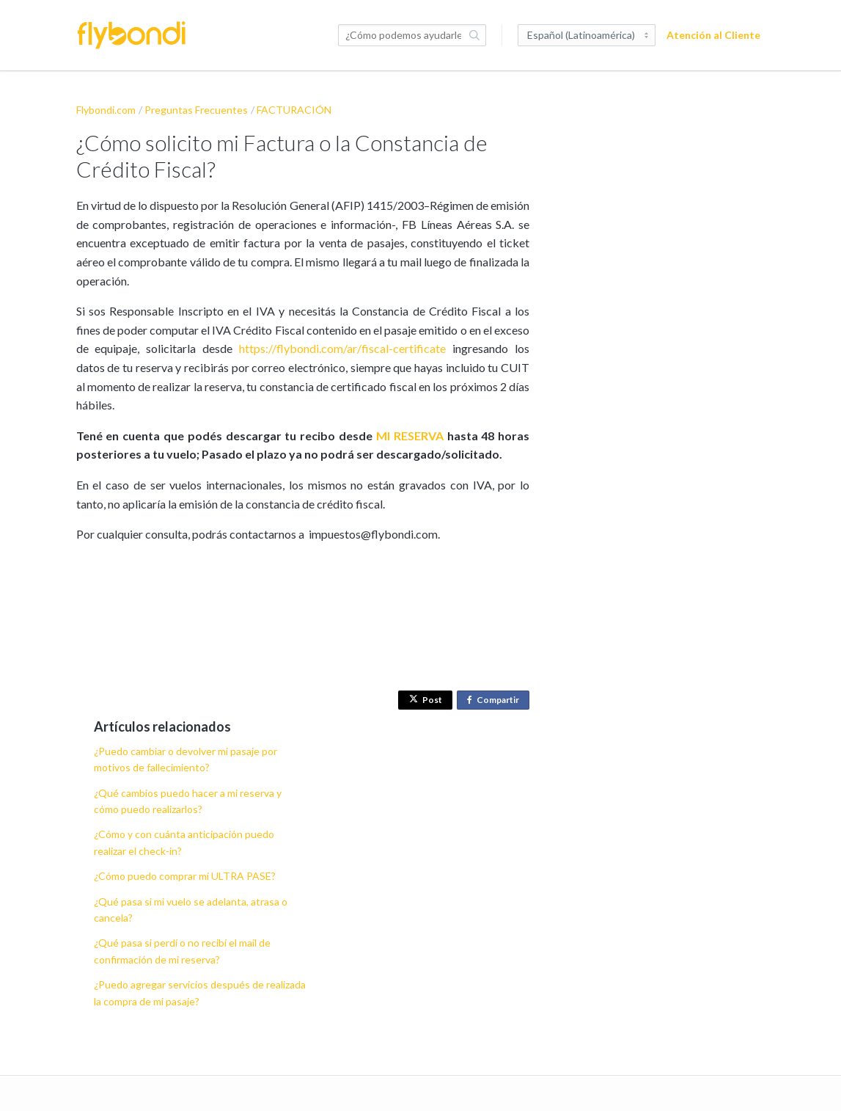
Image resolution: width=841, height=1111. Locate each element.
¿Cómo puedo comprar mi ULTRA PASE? (185, 876)
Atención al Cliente (713, 35)
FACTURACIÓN (294, 109)
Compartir (496, 700)
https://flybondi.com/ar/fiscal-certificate (342, 348)
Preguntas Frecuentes (196, 109)
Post (425, 699)
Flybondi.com (106, 109)
